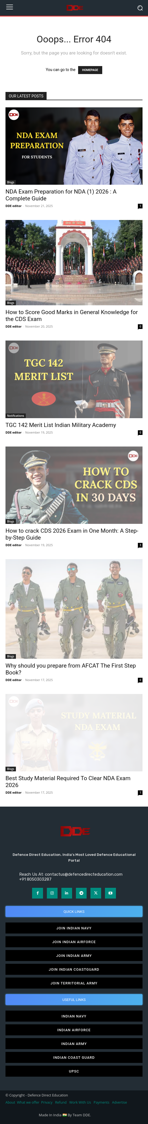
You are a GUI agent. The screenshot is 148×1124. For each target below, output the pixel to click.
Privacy (47, 1102)
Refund (61, 1102)
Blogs (10, 182)
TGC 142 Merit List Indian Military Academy (60, 425)
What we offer (28, 1102)
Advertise (119, 1102)
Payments (101, 1102)
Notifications (15, 416)
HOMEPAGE (90, 70)
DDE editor (13, 206)
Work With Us (80, 1102)
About (10, 1102)
